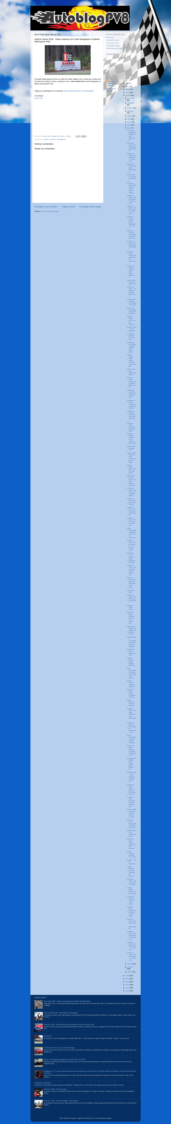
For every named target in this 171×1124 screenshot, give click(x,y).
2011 (127, 988)
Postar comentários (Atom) (49, 211)
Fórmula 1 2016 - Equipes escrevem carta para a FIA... (131, 750)
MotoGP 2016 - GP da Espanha (132, 329)
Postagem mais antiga (90, 206)
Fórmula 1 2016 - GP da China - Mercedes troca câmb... (131, 582)
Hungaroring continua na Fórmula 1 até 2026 (132, 302)
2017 (127, 92)
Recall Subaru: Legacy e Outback (131, 683)
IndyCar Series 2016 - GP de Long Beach (131, 469)
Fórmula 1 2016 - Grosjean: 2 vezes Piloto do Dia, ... (131, 801)
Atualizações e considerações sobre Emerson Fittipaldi (131, 641)
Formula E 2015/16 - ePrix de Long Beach (131, 900)
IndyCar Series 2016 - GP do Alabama (131, 320)
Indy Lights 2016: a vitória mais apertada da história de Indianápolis (67, 1001)
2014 (127, 979)
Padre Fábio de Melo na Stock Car (131, 282)
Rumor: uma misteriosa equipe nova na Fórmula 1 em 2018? (65, 1059)
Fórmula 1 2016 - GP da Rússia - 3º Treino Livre (132, 157)
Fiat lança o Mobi (131, 591)
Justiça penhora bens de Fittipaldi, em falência (131, 871)
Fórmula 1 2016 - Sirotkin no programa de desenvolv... (131, 257)
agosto (129, 116)
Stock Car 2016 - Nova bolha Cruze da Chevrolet (132, 823)
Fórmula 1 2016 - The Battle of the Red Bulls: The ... (131, 291)
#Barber (46, 139)
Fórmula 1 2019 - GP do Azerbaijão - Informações (61, 1101)
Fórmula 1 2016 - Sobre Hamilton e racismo (131, 693)
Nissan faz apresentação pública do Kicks (131, 310)
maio (129, 125)
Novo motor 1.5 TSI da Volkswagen (131, 177)
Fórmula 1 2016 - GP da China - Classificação (131, 511)
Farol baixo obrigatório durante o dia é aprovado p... (131, 135)
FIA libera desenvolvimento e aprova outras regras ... (131, 187)
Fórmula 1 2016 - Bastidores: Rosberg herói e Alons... (132, 911)
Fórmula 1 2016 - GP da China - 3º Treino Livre (131, 521)
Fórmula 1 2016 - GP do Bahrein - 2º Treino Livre (131, 946)
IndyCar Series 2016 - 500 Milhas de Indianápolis (61, 1013)
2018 (127, 89)
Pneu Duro (110, 37)
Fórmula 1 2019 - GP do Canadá (55, 1089)
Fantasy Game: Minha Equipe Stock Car (131, 661)
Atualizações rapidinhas (42, 1083)
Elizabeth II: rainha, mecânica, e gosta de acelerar (131, 404)
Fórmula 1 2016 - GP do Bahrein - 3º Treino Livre (131, 935)
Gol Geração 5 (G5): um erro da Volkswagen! (59, 1048)
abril (129, 128)
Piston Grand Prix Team (114, 48)
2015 (127, 975)
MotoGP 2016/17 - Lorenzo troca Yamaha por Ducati (131, 438)
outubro (130, 108)
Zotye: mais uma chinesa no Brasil (131, 372)
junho (129, 122)
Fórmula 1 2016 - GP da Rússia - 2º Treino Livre (132, 199)
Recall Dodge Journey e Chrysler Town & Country (131, 813)
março (129, 964)
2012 (127, 985)
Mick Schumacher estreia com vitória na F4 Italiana (131, 673)
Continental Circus (112, 43)
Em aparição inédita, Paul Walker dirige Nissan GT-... (131, 763)
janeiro (129, 972)
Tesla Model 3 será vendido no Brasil (132, 833)
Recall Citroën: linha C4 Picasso (130, 703)
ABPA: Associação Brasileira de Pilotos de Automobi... (132, 533)
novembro (130, 103)
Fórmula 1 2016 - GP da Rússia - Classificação (132, 146)
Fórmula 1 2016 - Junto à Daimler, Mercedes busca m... (131, 789)
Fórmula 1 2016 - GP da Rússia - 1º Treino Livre (132, 209)
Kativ (93, 1118)
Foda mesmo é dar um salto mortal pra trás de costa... (131, 457)
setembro (130, 111)
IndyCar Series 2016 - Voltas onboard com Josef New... (131, 360)
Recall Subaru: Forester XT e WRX (131, 854)
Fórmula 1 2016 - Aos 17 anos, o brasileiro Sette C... (131, 492)
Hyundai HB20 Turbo (130, 607)
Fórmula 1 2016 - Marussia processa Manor (131, 427)
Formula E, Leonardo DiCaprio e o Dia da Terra (131, 393)
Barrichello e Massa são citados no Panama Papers (131, 630)
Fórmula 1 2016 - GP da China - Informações (132, 598)
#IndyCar (53, 139)
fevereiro (130, 967)
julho (129, 119)
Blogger (108, 1118)
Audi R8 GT (48, 1036)
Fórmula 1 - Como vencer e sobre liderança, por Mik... (131, 557)
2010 (127, 991)
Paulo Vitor (39, 98)
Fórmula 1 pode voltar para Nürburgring (131, 167)
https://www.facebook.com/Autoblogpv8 (79, 91)
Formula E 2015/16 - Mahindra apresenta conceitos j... (131, 415)
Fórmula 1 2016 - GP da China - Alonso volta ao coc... (131, 570)
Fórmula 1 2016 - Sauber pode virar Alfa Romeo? (131, 843)
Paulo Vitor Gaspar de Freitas (113, 84)
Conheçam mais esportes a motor (131, 652)
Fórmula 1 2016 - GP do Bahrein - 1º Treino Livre (131, 956)
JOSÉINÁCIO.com (112, 40)
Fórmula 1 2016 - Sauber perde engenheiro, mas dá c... (132, 222)
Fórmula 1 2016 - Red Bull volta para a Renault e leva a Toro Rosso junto (69, 1024)
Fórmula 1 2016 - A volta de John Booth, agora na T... (131, 271)
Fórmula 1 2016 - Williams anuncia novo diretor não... (130, 617)
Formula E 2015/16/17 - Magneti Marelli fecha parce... (132, 347)
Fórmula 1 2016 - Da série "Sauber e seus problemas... (131, 714)
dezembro (130, 98)
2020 (127, 83)
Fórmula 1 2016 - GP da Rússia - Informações (132, 245)
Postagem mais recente (45, 206)
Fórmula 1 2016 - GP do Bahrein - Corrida (131, 882)
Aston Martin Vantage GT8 (131, 448)
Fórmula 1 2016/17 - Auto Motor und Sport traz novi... (131, 234)
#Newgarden (61, 139)
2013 (127, 982)
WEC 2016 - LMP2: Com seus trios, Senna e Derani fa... (131, 480)
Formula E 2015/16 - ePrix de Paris (131, 336)
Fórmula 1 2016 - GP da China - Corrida (131, 501)
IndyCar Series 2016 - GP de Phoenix (132, 890)
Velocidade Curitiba (113, 46)
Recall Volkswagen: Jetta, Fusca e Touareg (131, 739)
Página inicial (68, 206)
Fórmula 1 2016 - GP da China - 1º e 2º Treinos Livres (131, 545)
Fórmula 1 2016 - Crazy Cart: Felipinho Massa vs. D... (132, 382)
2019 (127, 86)
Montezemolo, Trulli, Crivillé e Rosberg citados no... (131, 776)
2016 (127, 95)
